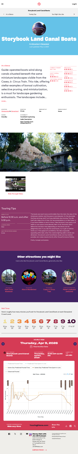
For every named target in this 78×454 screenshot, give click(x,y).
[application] (39, 395)
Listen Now (40, 450)
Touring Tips (32, 14)
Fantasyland (5, 111)
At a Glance (9, 14)
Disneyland (45, 44)
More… (4, 101)
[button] (74, 14)
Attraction (35, 44)
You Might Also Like (58, 14)
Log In (74, 4)
